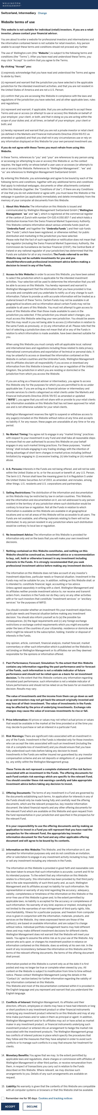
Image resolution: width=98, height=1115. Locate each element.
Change (42, 13)
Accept (10, 1106)
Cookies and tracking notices (55, 1098)
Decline (32, 1106)
